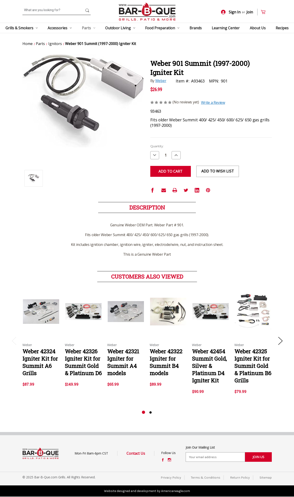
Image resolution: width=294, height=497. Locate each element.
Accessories (60, 27)
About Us (258, 27)
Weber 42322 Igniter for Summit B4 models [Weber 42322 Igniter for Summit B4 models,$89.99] (166, 362)
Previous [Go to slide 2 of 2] (13, 340)
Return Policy (240, 478)
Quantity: (157, 146)
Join (249, 12)
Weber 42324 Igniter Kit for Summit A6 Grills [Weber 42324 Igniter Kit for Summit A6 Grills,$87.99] (40, 362)
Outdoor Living (120, 27)
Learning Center (226, 27)
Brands (196, 27)
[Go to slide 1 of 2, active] (143, 412)
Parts (88, 27)
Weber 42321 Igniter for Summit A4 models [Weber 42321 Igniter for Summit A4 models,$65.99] (123, 362)
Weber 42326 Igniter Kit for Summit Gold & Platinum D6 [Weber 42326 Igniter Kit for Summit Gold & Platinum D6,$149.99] (83, 362)
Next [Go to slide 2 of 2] (280, 340)
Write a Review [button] (213, 102)
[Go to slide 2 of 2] (150, 412)
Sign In (231, 12)
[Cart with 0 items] (265, 12)
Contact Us (135, 453)
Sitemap (266, 478)
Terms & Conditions (205, 478)
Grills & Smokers (21, 27)
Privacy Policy (171, 478)
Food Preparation (162, 27)
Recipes (282, 27)
